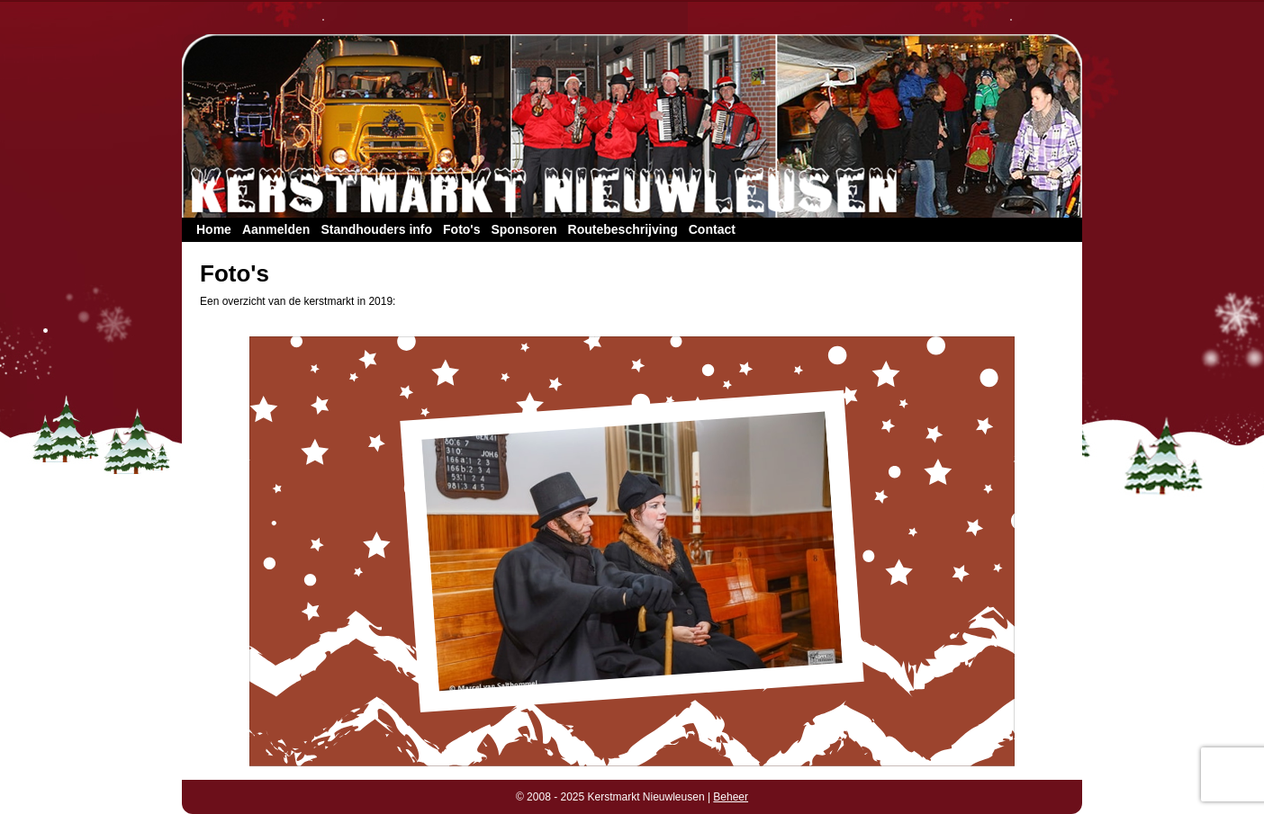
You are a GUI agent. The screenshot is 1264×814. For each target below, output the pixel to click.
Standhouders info (376, 229)
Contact (712, 229)
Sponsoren (523, 229)
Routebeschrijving (623, 229)
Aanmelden (276, 229)
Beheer (730, 797)
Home (213, 229)
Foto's (461, 229)
